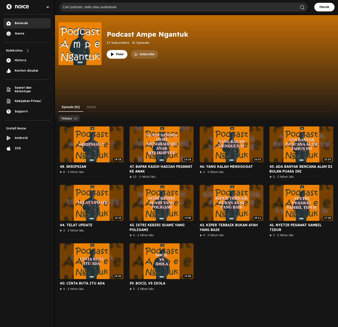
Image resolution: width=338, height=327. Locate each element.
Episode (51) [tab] (71, 107)
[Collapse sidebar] (48, 7)
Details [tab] (91, 107)
